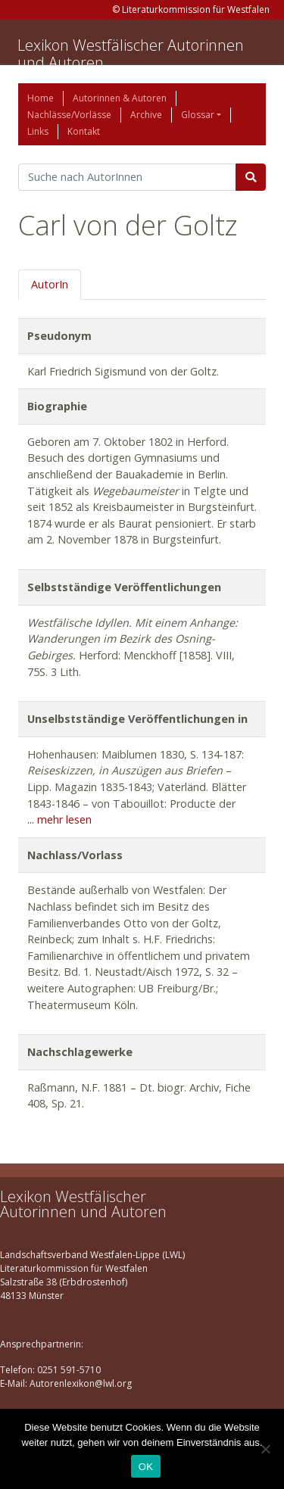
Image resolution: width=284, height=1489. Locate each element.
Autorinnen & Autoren (120, 98)
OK (146, 1466)
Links (37, 131)
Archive (146, 114)
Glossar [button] (197, 114)
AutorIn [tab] (49, 284)
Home (40, 98)
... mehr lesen (59, 819)
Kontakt (83, 131)
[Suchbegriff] (127, 177)
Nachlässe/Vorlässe (69, 114)
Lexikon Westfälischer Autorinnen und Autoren (130, 54)
